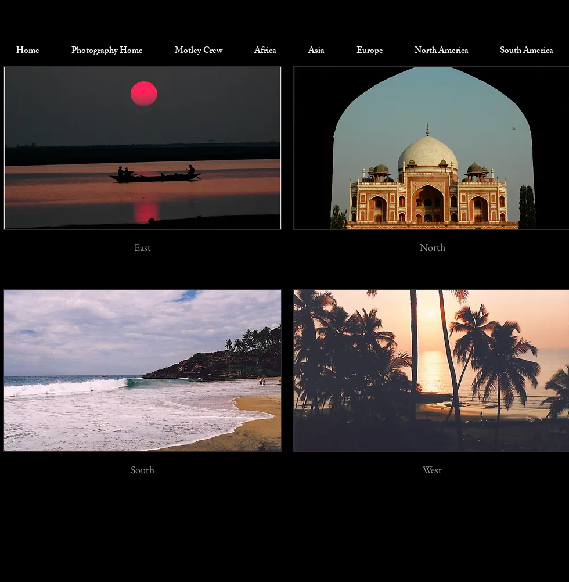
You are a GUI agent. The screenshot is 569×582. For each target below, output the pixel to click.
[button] (198, 51)
